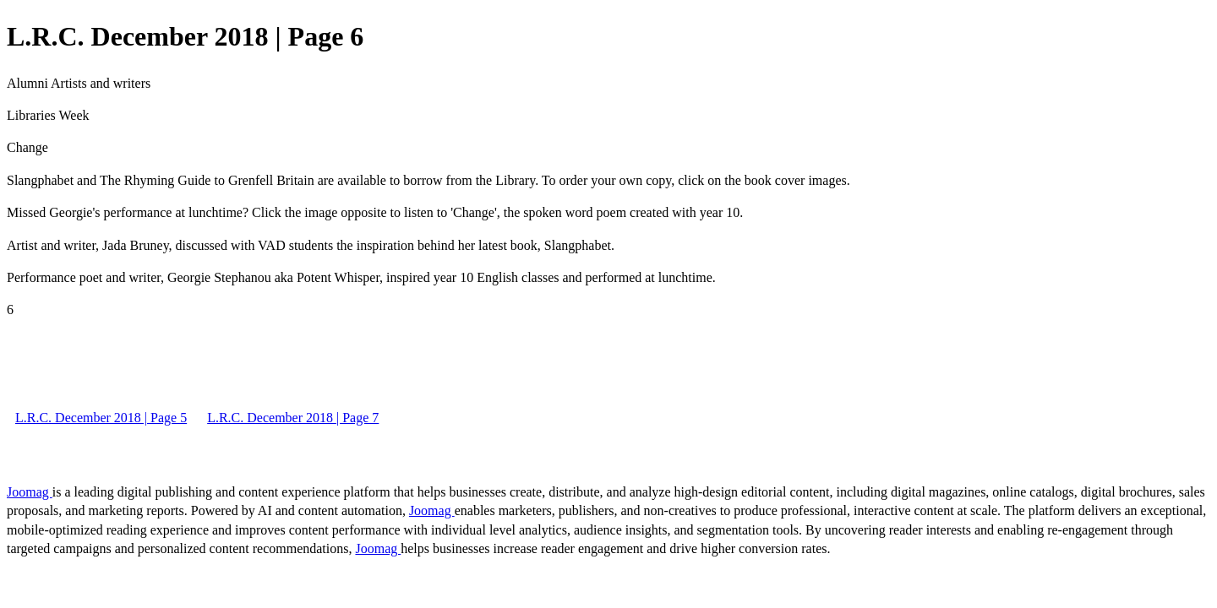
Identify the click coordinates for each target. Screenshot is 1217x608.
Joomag (29, 492)
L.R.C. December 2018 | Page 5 (101, 417)
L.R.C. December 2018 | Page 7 (293, 417)
